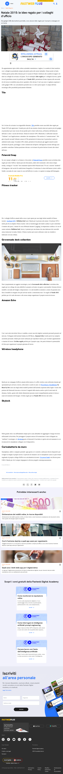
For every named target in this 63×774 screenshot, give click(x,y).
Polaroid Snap (37, 160)
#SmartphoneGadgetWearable (21, 472)
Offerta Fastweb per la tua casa (46, 0)
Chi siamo (4, 748)
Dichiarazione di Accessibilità (57, 769)
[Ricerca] (54, 4)
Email (39, 484)
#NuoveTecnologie (32, 472)
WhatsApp (35, 484)
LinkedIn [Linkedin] (24, 484)
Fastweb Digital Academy (38, 748)
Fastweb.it (4, 754)
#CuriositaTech (9, 472)
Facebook (31, 484)
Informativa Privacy (31, 768)
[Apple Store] (36, 726)
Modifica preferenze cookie (48, 769)
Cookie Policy (39, 768)
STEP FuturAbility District (38, 751)
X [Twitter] (28, 484)
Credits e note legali (6, 751)
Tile (33, 125)
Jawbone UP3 (11, 221)
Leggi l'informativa (7, 690)
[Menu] (9, 4)
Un (45, 457)
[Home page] (31, 3)
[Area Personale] (56, 3)
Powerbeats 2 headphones (49, 385)
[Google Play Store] (53, 726)
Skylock (20, 439)
